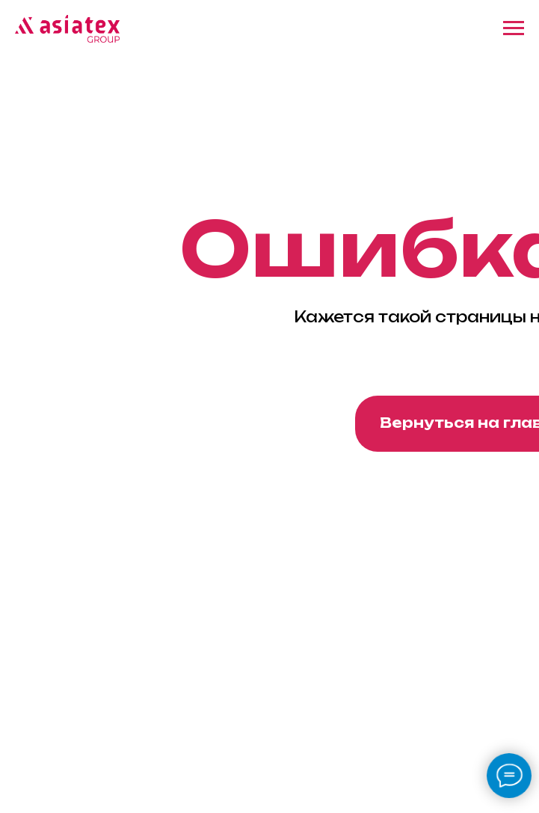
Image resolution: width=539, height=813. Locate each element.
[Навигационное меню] (513, 28)
